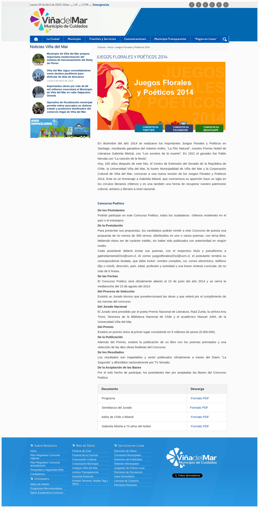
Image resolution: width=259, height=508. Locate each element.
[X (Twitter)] (205, 5)
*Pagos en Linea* (205, 39)
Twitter (147, 129)
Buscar (224, 39)
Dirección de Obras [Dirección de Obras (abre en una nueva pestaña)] (125, 450)
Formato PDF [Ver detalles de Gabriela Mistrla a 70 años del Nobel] (200, 426)
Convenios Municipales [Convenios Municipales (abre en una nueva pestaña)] (127, 455)
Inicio (36, 39)
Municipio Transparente (170, 39)
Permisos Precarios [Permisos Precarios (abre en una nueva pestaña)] (125, 485)
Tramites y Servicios (102, 39)
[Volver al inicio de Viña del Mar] (191, 471)
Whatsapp (208, 129)
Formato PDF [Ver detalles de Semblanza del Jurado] (199, 407)
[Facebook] (198, 5)
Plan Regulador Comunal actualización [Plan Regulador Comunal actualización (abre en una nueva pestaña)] (45, 464)
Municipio (74, 39)
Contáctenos (37, 474)
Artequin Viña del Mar (85, 467)
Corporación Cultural (84, 459)
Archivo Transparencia (85, 472)
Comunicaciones (135, 39)
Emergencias (101, 4)
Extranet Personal (82, 476)
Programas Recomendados (46, 488)
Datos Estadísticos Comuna (46, 492)
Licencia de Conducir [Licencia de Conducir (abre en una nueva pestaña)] (126, 480)
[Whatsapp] (191, 5)
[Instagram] (212, 5)
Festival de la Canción (85, 455)
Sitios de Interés (39, 484)
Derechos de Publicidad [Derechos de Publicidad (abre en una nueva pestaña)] (128, 459)
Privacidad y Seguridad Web (47, 469)
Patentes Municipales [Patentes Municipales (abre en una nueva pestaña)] (126, 463)
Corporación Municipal (85, 463)
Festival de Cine (81, 450)
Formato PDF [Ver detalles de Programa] (200, 398)
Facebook (178, 129)
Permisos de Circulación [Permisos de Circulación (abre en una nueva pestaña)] (128, 472)
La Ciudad (53, 39)
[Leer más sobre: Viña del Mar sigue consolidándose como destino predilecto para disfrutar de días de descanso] (62, 75)
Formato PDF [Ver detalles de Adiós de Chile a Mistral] (200, 417)
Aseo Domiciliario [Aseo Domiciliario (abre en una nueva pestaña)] (124, 476)
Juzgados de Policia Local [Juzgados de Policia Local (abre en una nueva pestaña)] (129, 467)
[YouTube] (219, 5)
